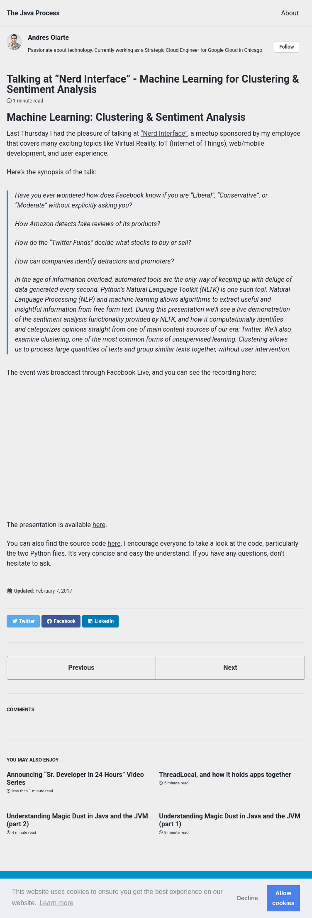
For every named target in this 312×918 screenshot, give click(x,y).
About (290, 13)
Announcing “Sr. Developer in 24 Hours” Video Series (75, 778)
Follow (286, 47)
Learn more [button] (56, 902)
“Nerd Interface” (164, 133)
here (99, 525)
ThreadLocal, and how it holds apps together (225, 775)
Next (230, 667)
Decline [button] (247, 898)
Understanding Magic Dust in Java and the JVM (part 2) (77, 820)
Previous (81, 667)
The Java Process (33, 13)
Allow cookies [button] (283, 898)
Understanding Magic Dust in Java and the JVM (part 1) (229, 820)
